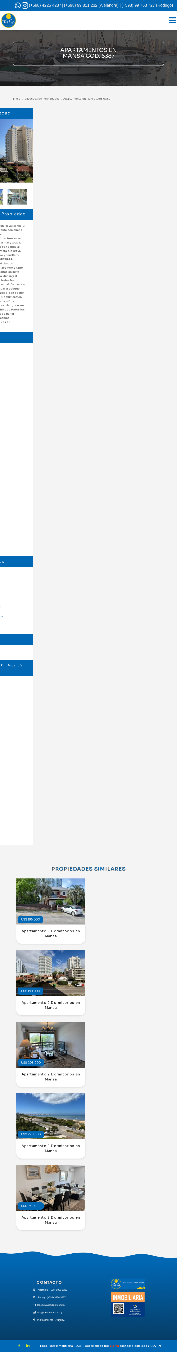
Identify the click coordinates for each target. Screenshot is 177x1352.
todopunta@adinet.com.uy (51, 1304)
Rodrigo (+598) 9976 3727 (51, 1297)
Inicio (17, 98)
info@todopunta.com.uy (49, 1312)
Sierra (114, 1345)
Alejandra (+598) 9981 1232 (52, 1289)
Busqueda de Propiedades (43, 98)
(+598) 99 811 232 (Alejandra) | (92, 5)
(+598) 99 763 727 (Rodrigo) (147, 5)
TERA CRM (153, 1345)
